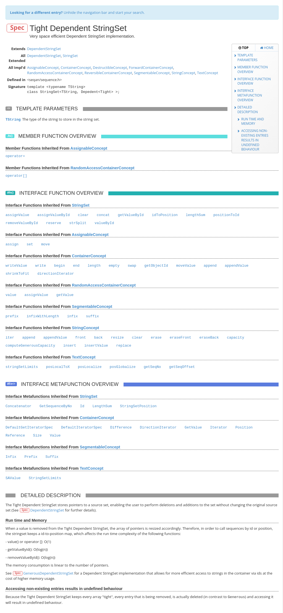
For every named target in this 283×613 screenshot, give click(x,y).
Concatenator (19, 406)
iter (10, 338)
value (11, 295)
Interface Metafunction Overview (249, 95)
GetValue (193, 427)
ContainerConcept (76, 67)
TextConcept (207, 72)
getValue (65, 295)
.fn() (10, 136)
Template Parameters (247, 57)
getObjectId (156, 266)
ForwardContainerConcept (151, 67)
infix (72, 316)
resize (117, 338)
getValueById (131, 215)
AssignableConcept (43, 67)
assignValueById (53, 215)
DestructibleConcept (110, 67)
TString (13, 120)
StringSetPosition (138, 406)
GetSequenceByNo (56, 406)
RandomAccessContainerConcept (55, 72)
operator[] (16, 176)
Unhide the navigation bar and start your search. (77, 12)
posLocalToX (58, 367)
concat (103, 215)
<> (8, 108)
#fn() (10, 192)
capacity (235, 338)
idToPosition (165, 215)
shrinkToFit (17, 274)
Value (55, 435)
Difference (121, 427)
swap (132, 266)
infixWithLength (43, 316)
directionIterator (55, 274)
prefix (12, 316)
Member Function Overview (252, 69)
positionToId (226, 215)
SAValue (13, 478)
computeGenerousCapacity (30, 346)
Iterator (218, 427)
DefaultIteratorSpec (81, 427)
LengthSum (102, 406)
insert (69, 346)
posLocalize (90, 367)
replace (123, 346)
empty (114, 266)
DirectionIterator (158, 427)
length (94, 266)
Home (267, 47)
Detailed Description (247, 109)
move (45, 244)
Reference (15, 435)
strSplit (77, 223)
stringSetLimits (22, 367)
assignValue (17, 215)
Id (82, 406)
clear (83, 215)
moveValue (185, 266)
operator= (15, 156)
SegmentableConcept (152, 72)
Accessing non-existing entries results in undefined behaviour (254, 139)
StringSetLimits (45, 478)
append (210, 266)
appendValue (236, 266)
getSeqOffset (182, 367)
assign (12, 244)
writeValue (16, 266)
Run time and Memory (252, 121)
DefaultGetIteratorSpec (29, 427)
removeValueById (22, 223)
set (30, 244)
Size (37, 435)
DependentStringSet (44, 48)
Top (243, 47)
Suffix (52, 457)
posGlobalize (123, 367)
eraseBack (209, 338)
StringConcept (183, 72)
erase (156, 338)
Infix (11, 457)
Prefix (30, 457)
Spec (17, 28)
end (76, 266)
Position (244, 427)
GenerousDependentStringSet (48, 573)
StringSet (70, 55)
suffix (92, 316)
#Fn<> (11, 384)
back (98, 338)
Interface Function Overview (254, 81)
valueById (104, 223)
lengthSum (195, 215)
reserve (53, 223)
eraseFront (180, 338)
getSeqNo (152, 367)
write (40, 266)
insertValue (96, 346)
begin (59, 266)
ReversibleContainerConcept (108, 72)
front (80, 338)
